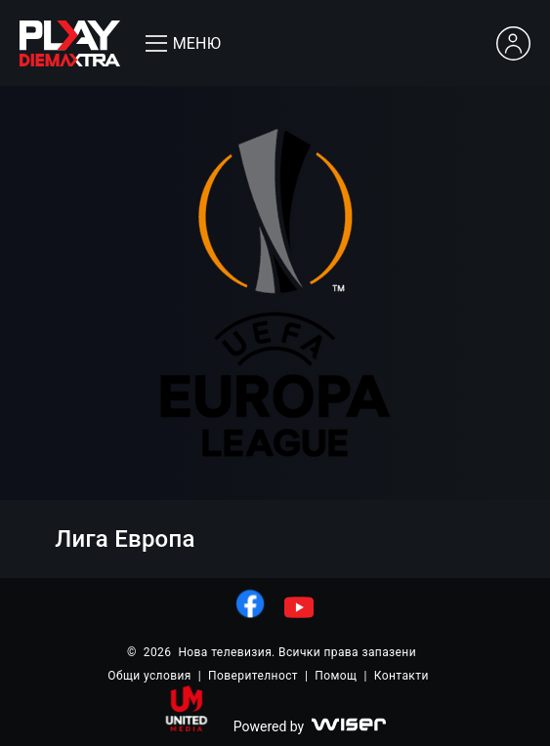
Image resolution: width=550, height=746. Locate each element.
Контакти (401, 676)
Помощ (336, 676)
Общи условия (148, 676)
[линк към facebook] (250, 603)
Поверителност (253, 676)
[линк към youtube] (299, 607)
